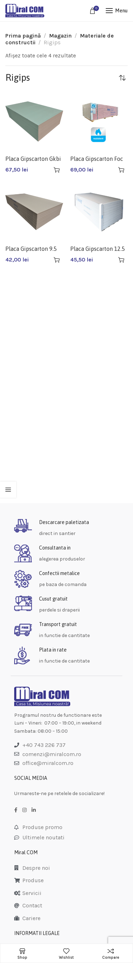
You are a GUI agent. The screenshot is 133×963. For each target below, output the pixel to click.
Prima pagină (23, 35)
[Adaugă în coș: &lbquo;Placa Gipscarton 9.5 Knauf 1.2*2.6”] (56, 259)
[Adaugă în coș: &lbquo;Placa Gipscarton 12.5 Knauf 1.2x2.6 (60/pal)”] (121, 259)
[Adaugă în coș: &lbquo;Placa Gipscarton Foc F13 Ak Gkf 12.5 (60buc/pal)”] (121, 169)
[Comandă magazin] (122, 77)
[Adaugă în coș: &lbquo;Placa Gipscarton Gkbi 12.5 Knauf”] (56, 169)
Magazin (60, 35)
